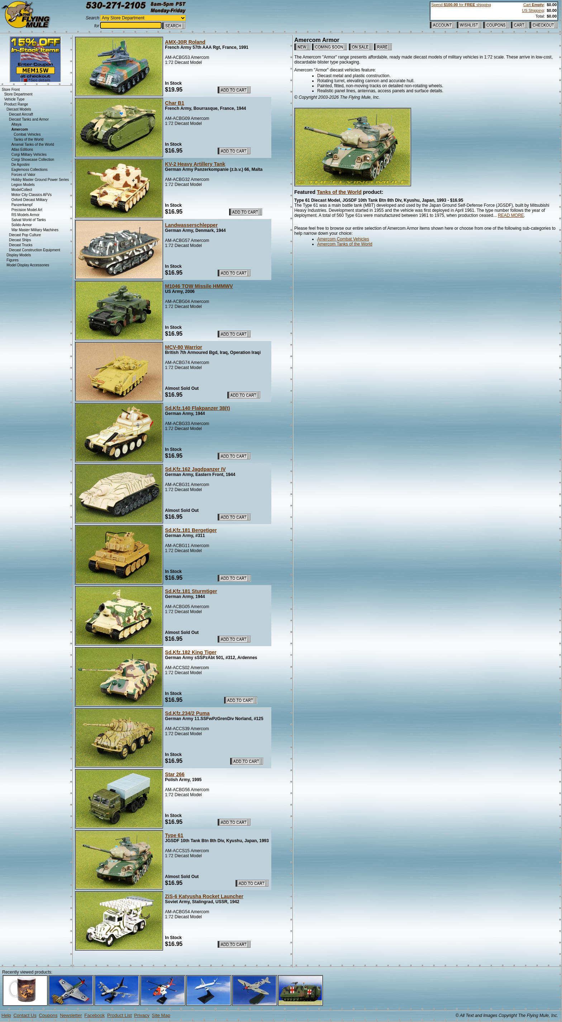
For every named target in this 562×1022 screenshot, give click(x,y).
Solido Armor (21, 225)
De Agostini (20, 165)
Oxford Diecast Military (29, 200)
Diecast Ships (20, 240)
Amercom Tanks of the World (344, 244)
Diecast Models (18, 109)
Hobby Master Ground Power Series (40, 180)
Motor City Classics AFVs (31, 195)
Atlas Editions (22, 149)
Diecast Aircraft (21, 114)
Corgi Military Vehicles (29, 155)
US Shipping (533, 10)
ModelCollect (21, 190)
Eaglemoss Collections (29, 170)
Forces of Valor (23, 175)
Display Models (18, 255)
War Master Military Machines (34, 230)
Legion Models (23, 185)
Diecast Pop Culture (25, 235)
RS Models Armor (25, 215)
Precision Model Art (26, 210)
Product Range (16, 104)
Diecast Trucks (21, 245)
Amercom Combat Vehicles (343, 239)
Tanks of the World (339, 192)
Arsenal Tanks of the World (32, 144)
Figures (12, 260)
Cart (533, 5)
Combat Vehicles (27, 134)
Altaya (16, 124)
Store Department (18, 94)
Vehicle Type (14, 99)
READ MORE (511, 215)
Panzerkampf (22, 205)
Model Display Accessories (27, 265)
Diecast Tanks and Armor (29, 119)
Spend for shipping (461, 5)
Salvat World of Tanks (28, 220)
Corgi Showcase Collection (32, 160)
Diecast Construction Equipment (34, 250)
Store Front (11, 90)
